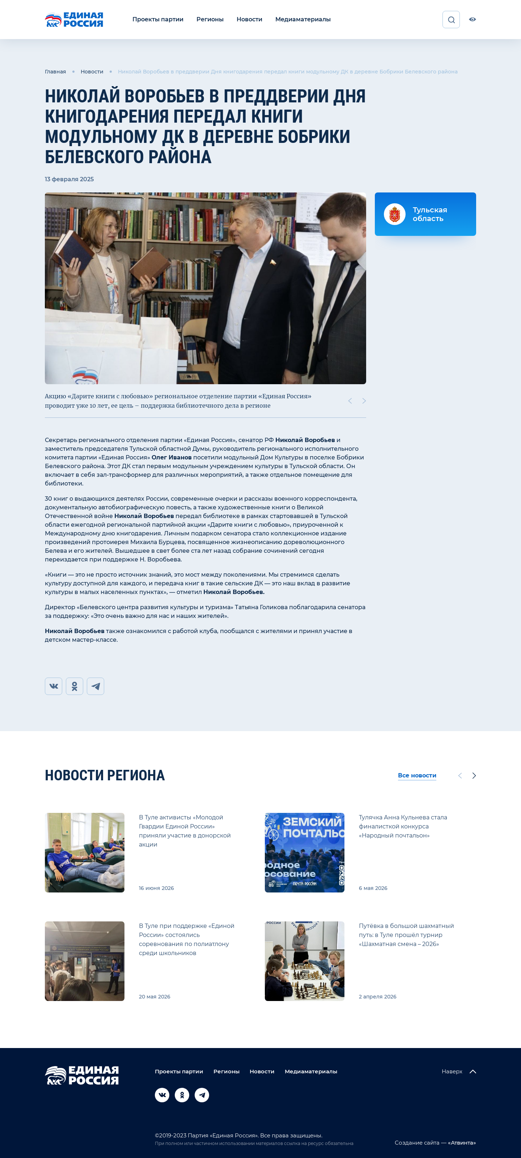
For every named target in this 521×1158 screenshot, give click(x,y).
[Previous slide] (350, 401)
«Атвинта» (461, 1142)
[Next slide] (364, 401)
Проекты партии (157, 19)
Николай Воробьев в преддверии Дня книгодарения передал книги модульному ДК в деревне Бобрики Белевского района (288, 71)
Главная (55, 71)
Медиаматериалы (303, 19)
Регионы (210, 19)
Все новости (417, 775)
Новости (249, 19)
